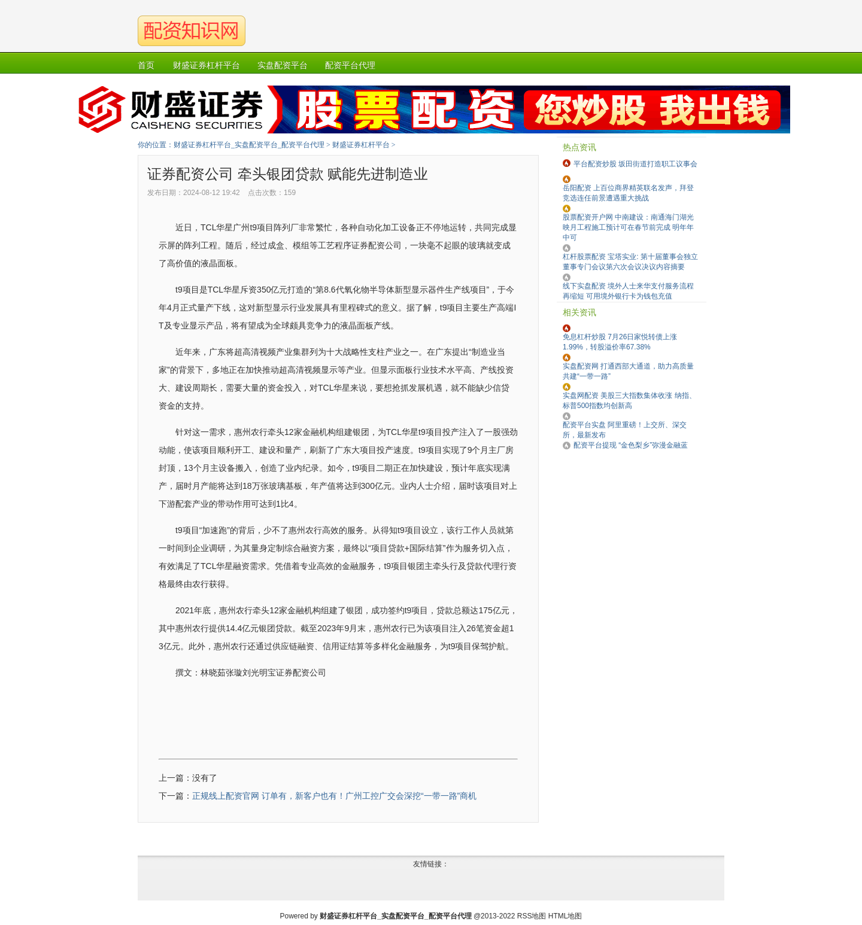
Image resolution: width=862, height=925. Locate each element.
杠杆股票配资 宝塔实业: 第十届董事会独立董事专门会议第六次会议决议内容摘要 (630, 261)
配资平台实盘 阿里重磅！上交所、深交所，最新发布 (625, 430)
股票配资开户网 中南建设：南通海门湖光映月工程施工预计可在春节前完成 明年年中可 (628, 227)
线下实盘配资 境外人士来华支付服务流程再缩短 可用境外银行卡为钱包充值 (628, 291)
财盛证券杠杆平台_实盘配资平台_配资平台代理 (249, 145)
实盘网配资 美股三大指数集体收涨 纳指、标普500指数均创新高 (629, 400)
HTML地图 (565, 916)
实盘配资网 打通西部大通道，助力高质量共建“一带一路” (628, 371)
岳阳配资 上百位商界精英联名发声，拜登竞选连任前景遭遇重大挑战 (628, 193)
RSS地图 (532, 916)
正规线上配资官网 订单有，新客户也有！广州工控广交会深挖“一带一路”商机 (334, 796)
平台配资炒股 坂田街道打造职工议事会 (635, 164)
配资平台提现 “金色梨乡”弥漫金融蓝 (630, 445)
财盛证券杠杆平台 (361, 145)
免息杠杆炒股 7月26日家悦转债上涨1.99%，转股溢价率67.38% (620, 342)
